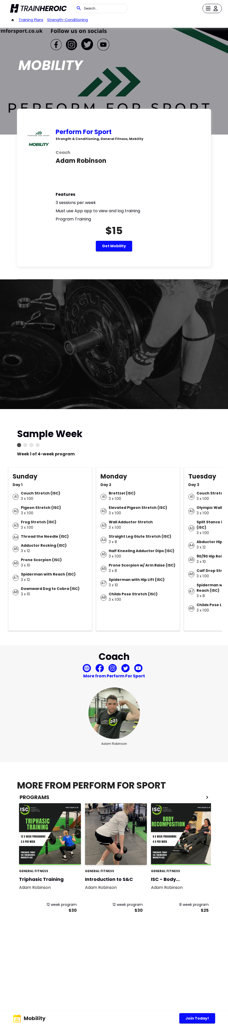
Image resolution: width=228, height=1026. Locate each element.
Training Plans (31, 19)
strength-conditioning (67, 19)
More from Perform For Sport (114, 676)
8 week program (194, 904)
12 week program (62, 904)
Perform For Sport (84, 132)
